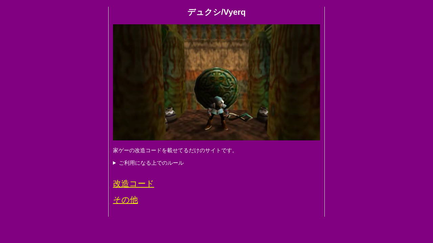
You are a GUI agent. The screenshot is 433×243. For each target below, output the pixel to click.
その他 (125, 199)
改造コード (133, 183)
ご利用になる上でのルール (151, 163)
